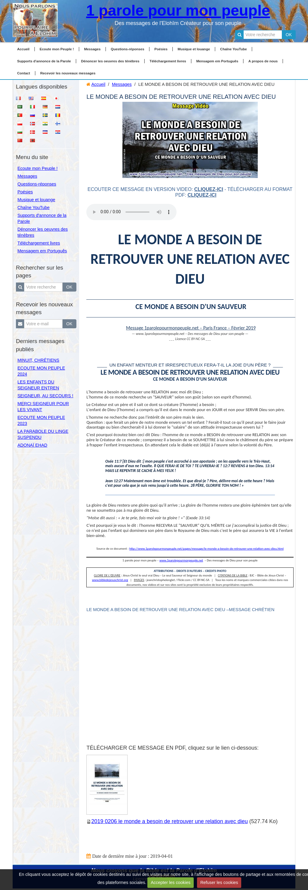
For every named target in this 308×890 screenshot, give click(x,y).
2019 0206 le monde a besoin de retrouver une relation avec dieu (169, 821)
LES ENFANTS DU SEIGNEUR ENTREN (38, 384)
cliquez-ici (208, 189)
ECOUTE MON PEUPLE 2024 (41, 371)
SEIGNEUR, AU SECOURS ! (45, 395)
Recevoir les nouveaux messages (68, 73)
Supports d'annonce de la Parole (44, 61)
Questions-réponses (127, 49)
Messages (92, 49)
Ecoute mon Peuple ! (57, 49)
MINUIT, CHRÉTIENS (38, 360)
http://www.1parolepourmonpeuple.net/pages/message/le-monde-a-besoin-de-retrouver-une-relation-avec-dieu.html (206, 549)
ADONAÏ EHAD (32, 445)
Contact (23, 73)
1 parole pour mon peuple (178, 10)
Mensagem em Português (217, 61)
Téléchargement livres (167, 61)
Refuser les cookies (219, 882)
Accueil (23, 49)
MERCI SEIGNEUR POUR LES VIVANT (43, 406)
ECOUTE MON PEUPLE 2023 (41, 420)
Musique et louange (194, 49)
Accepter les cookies (170, 882)
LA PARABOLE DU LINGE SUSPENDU (42, 434)
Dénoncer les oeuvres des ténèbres (110, 61)
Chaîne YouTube (233, 49)
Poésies (161, 49)
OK (289, 34)
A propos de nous (263, 61)
